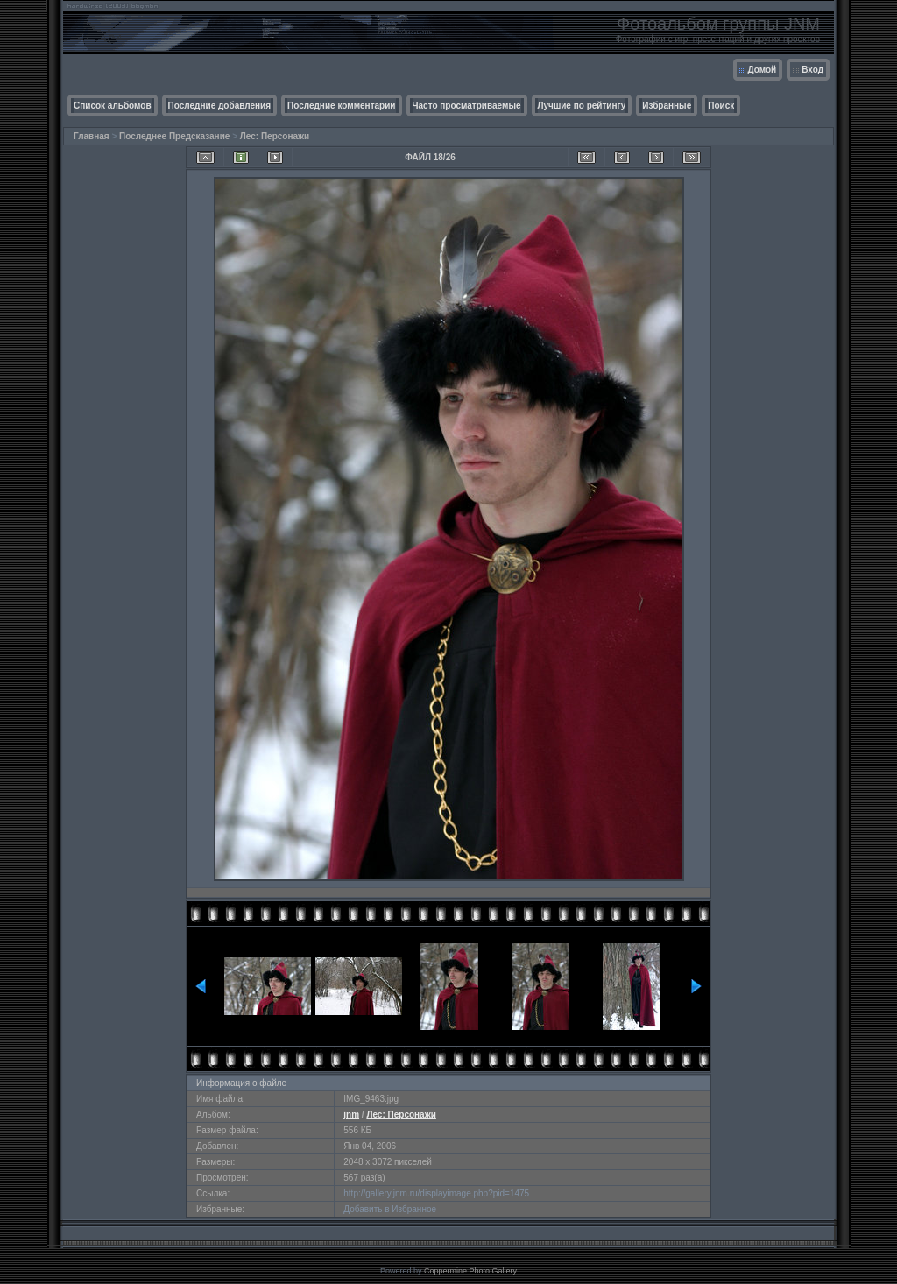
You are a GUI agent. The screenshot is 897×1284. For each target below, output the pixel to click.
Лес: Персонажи (274, 136)
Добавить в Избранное (389, 1209)
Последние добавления (219, 105)
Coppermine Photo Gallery (470, 1270)
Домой (762, 69)
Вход (812, 69)
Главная (91, 136)
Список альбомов (113, 105)
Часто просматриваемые (467, 105)
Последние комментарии (341, 105)
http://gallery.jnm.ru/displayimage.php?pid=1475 (436, 1193)
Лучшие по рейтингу (582, 105)
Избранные (666, 105)
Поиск (721, 105)
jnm (351, 1114)
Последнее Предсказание (174, 136)
